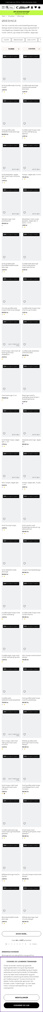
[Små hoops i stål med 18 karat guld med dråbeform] (11, 339)
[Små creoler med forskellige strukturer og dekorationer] (31, 514)
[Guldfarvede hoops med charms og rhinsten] (31, 296)
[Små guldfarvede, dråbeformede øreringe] (11, 119)
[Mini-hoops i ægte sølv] (11, 471)
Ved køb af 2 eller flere (21, 14)
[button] (33, 7)
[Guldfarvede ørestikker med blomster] (31, 339)
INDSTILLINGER (21, 998)
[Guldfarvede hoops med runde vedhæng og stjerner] (31, 119)
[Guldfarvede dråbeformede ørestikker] (11, 686)
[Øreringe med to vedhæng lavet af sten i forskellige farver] (31, 384)
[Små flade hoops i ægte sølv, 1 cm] (11, 428)
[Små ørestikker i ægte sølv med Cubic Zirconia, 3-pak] (11, 163)
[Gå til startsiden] (21, 7)
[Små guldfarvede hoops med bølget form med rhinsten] (31, 774)
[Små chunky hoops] (11, 514)
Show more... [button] (21, 934)
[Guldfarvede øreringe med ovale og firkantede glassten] (11, 818)
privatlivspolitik (19, 986)
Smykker (11, 16)
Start (3, 16)
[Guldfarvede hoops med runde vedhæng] (11, 600)
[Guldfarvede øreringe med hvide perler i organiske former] (31, 252)
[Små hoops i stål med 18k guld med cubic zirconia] (11, 774)
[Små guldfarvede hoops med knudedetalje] (31, 686)
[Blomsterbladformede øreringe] (11, 905)
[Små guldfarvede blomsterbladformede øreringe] (11, 252)
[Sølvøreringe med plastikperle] (11, 208)
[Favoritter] (36, 7)
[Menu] (3, 7)
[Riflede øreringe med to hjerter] (11, 862)
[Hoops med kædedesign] (31, 558)
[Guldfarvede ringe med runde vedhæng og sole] (11, 643)
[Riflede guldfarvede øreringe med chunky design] (31, 729)
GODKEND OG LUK (21, 1005)
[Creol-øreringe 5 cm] (11, 384)
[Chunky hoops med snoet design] (31, 862)
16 (30, 944)
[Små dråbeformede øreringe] (11, 558)
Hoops (6, 40)
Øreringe (20, 16)
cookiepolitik (8, 988)
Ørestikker (18, 40)
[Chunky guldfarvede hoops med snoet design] (11, 296)
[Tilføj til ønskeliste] (4, 79)
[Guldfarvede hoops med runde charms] (31, 600)
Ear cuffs (31, 40)
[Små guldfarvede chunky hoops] (11, 74)
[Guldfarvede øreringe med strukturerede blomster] (31, 74)
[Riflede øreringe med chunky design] (31, 905)
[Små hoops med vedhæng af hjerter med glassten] (31, 818)
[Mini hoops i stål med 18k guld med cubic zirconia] (11, 729)
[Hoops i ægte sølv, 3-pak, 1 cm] (31, 471)
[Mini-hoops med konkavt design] (31, 643)
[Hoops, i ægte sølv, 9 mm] (31, 163)
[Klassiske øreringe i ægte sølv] (31, 428)
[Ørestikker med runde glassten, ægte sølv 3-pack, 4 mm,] (31, 208)
